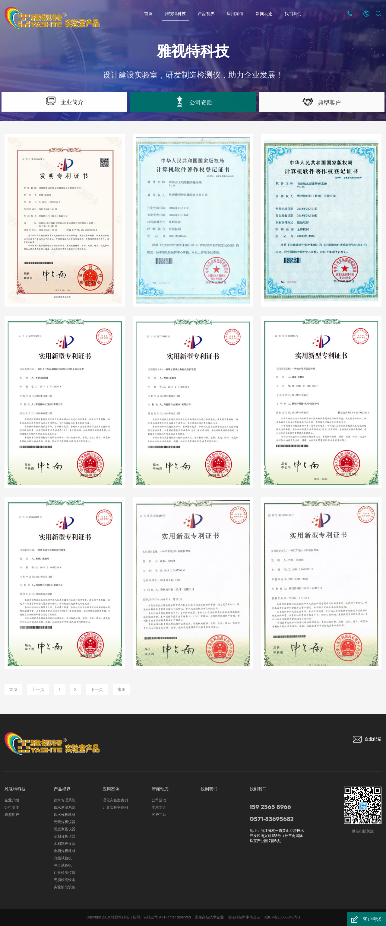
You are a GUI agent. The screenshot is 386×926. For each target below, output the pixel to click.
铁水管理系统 (64, 800)
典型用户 (12, 815)
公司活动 (159, 800)
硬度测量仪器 (64, 829)
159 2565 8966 (270, 807)
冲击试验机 (63, 865)
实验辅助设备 (64, 887)
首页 (148, 13)
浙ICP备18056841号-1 (282, 917)
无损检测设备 (64, 880)
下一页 (98, 689)
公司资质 (12, 807)
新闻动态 (264, 13)
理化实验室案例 (115, 800)
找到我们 (293, 13)
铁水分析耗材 (64, 815)
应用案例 (235, 13)
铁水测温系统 (64, 807)
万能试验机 (63, 858)
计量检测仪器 (64, 872)
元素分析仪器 (64, 822)
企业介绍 (12, 800)
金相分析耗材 (64, 851)
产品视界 (206, 13)
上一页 (38, 689)
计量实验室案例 (115, 807)
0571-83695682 (272, 819)
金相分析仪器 (64, 836)
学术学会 (159, 807)
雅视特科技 (175, 14)
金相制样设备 (64, 844)
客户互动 (159, 815)
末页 (123, 689)
